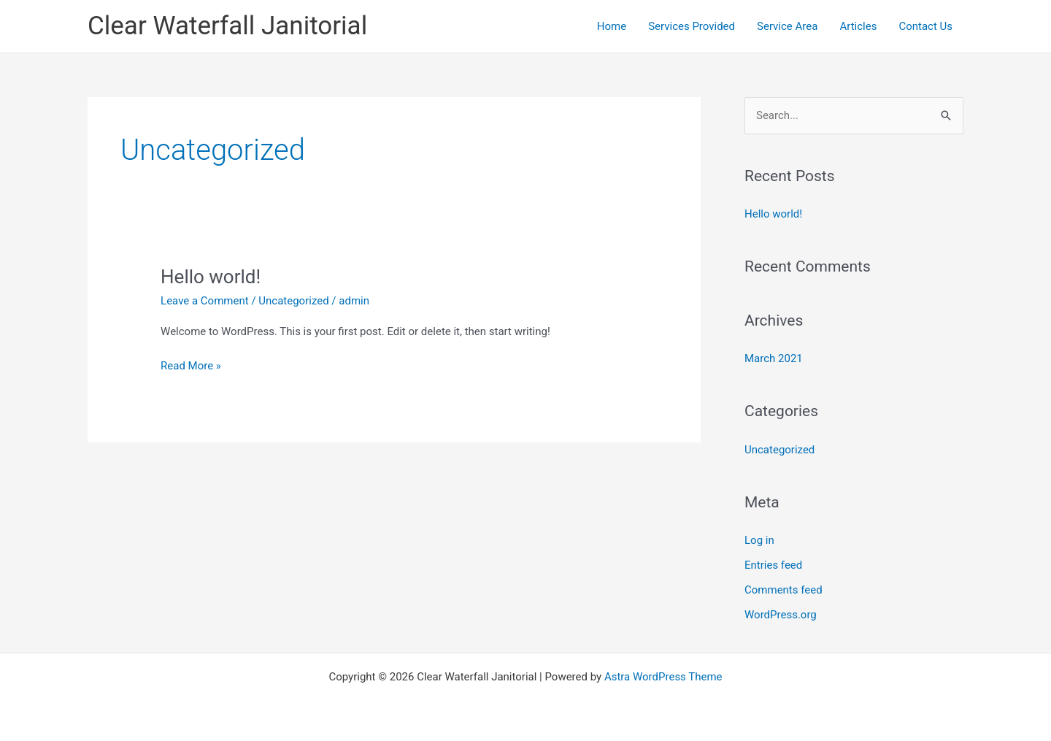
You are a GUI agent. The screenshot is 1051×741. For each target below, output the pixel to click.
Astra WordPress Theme (663, 676)
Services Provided (691, 26)
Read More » (191, 364)
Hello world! (211, 277)
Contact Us (925, 26)
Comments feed (783, 589)
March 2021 (773, 358)
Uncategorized (293, 300)
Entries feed (773, 565)
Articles (858, 26)
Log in (759, 540)
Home (611, 26)
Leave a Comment (205, 300)
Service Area (787, 26)
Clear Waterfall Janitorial (227, 26)
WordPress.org (780, 614)
